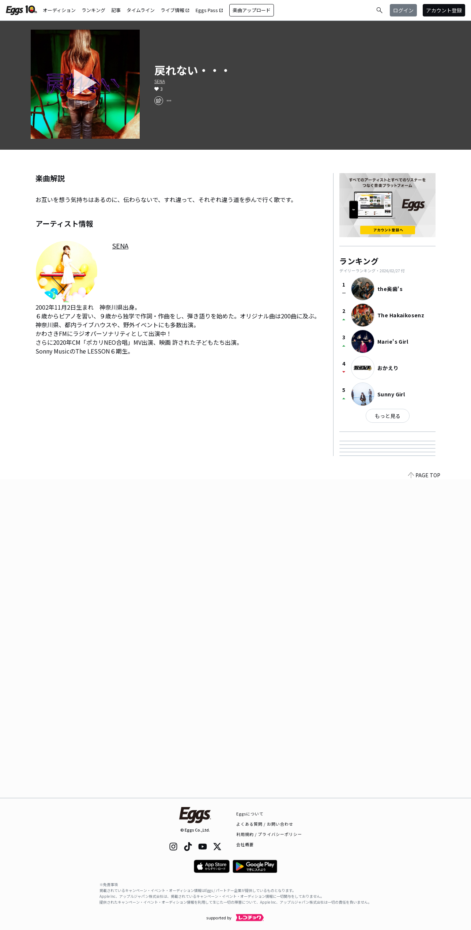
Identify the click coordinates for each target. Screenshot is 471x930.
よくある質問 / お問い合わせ (265, 824)
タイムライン (141, 10)
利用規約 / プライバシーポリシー (269, 834)
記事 (116, 10)
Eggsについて (250, 814)
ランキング (93, 10)
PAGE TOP (424, 793)
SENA (159, 81)
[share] (158, 100)
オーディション (59, 10)
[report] (169, 100)
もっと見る (387, 415)
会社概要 (245, 844)
